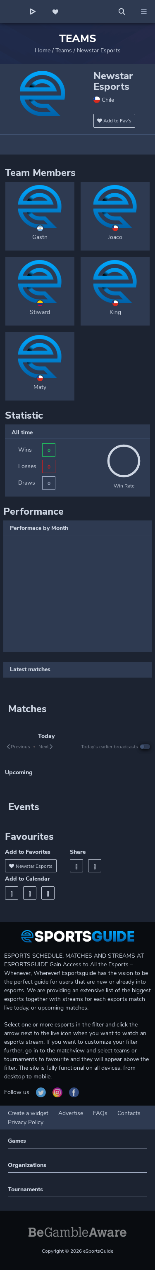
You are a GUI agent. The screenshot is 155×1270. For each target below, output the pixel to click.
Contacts (129, 1113)
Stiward (40, 312)
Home (42, 50)
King (115, 312)
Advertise (70, 1113)
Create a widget (28, 1113)
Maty (39, 387)
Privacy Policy (25, 1122)
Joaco (115, 237)
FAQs (100, 1113)
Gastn (40, 237)
